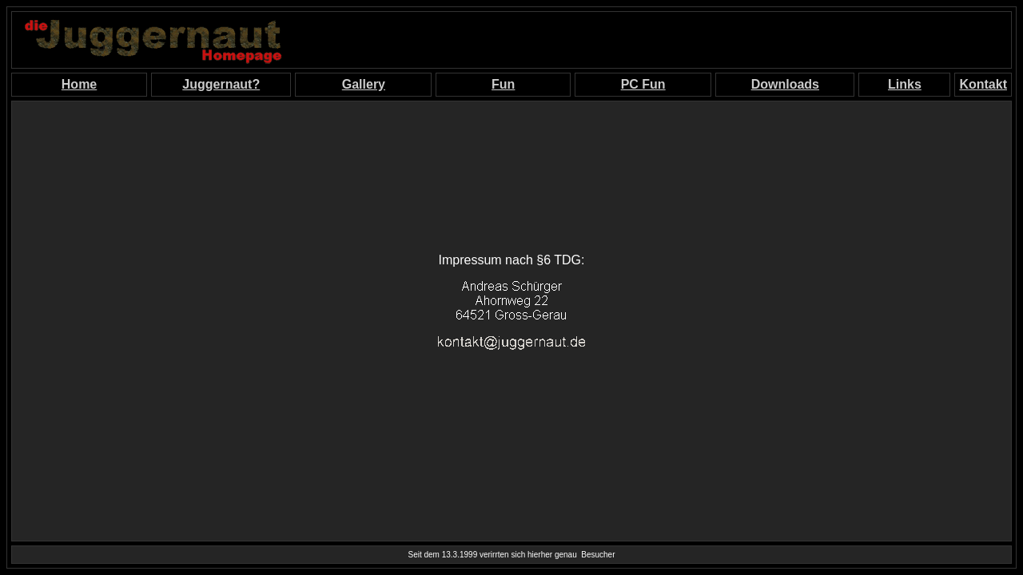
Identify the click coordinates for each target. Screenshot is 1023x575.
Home (79, 84)
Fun (503, 84)
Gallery (363, 84)
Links (904, 84)
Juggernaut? (221, 84)
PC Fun (643, 84)
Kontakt (983, 84)
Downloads (785, 84)
